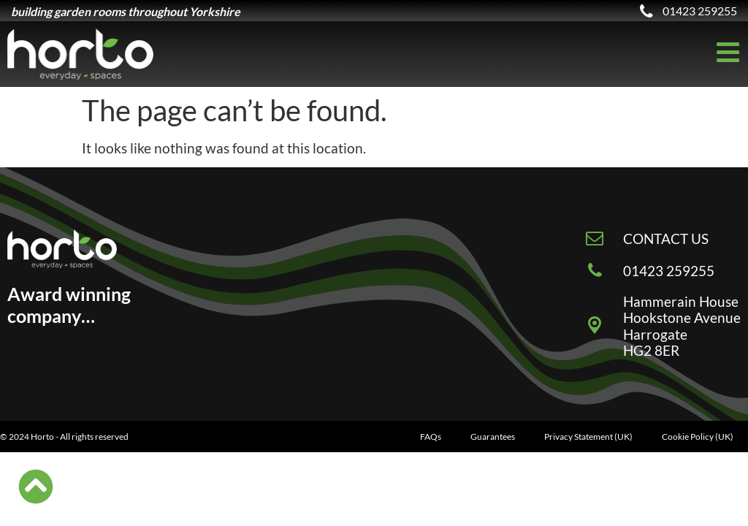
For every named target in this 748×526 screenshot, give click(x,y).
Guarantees (492, 436)
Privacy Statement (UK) (588, 436)
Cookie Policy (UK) (697, 436)
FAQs (430, 436)
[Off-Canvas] (728, 52)
